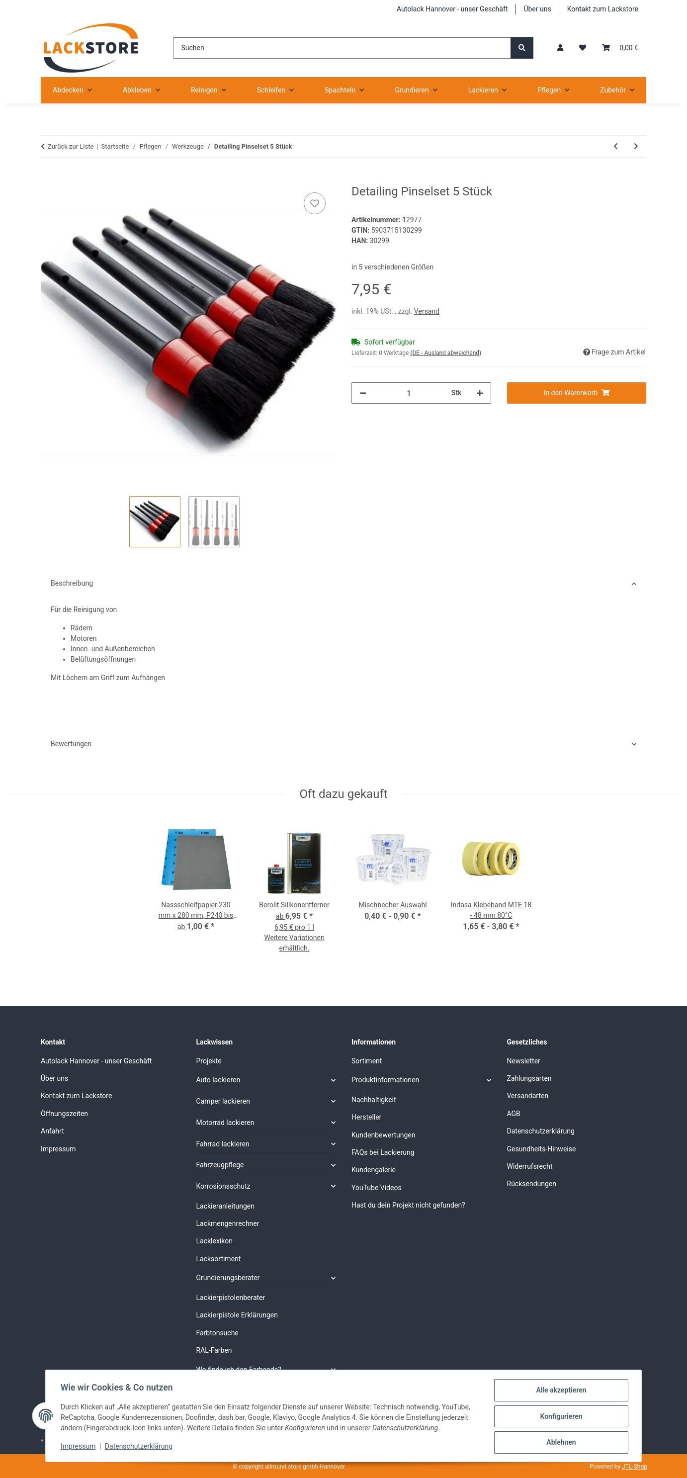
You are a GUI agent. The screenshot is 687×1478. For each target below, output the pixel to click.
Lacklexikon (214, 1241)
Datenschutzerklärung (139, 1447)
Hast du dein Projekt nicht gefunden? (408, 1205)
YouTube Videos (376, 1188)
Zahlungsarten (529, 1078)
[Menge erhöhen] (480, 393)
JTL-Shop (634, 1466)
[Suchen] (342, 48)
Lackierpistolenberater (230, 1298)
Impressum (79, 1447)
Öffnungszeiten (64, 1114)
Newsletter (523, 1061)
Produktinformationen (385, 1080)
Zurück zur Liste (70, 146)
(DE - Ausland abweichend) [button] (445, 352)
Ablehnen (560, 1443)
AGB (513, 1114)
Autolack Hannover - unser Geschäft (452, 9)
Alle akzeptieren (560, 1391)
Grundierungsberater (228, 1278)
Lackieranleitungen (225, 1206)
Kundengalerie (373, 1170)
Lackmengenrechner (227, 1223)
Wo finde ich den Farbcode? (238, 1370)
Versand (426, 311)
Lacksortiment (218, 1259)
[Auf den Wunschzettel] (315, 203)
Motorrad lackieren (225, 1123)
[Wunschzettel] (582, 48)
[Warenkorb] (620, 48)
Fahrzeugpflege (220, 1165)
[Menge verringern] (363, 393)
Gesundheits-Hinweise (541, 1149)
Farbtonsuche (217, 1333)
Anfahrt (52, 1131)
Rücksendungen (532, 1184)
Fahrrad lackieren (223, 1144)
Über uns (537, 9)
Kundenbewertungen (383, 1135)
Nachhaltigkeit (373, 1100)
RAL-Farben (214, 1350)
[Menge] (408, 393)
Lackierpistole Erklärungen (237, 1315)
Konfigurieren (560, 1417)
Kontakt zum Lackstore (602, 9)
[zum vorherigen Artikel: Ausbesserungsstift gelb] (615, 146)
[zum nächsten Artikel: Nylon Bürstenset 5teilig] (636, 146)
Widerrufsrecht (530, 1166)
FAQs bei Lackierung (383, 1152)
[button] (560, 48)
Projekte (209, 1061)
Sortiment (366, 1061)
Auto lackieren (218, 1080)
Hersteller (366, 1117)
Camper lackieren (223, 1101)
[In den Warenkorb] (49, 179)
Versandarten (528, 1096)
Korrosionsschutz (223, 1186)
